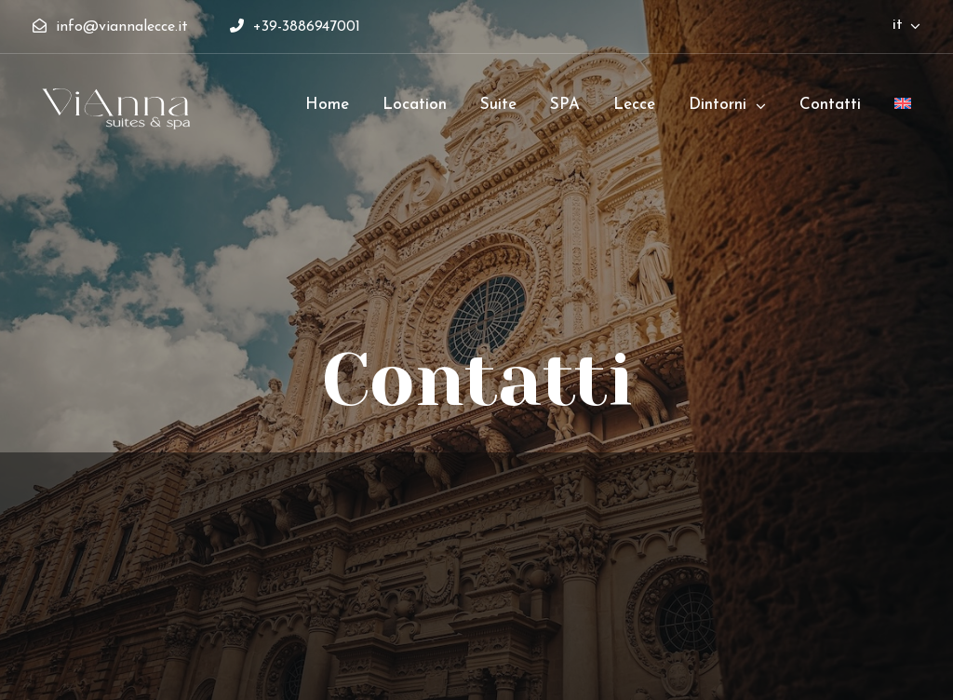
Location (415, 105)
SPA (565, 105)
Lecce (634, 105)
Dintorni (717, 105)
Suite (498, 105)
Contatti (830, 105)
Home (327, 105)
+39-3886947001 (295, 27)
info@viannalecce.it (113, 27)
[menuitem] (902, 112)
